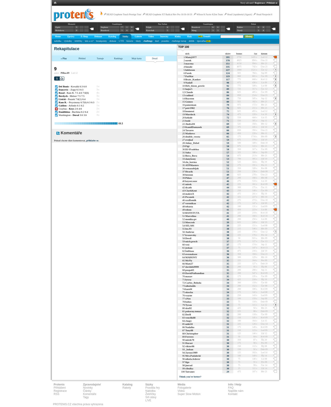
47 (228, 178)
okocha (189, 292)
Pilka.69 (65, 72)
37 (228, 241)
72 (228, 117)
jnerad (188, 365)
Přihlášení (60, 387)
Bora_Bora (191, 155)
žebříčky (78, 41)
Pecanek (189, 197)
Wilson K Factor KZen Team (209, 14)
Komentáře (89, 394)
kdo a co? (89, 41)
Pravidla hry (152, 387)
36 (228, 251)
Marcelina (190, 216)
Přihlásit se (272, 3)
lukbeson (190, 70)
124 (228, 73)
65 (228, 136)
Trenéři (204, 36)
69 (228, 124)
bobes (188, 301)
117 (228, 79)
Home (58, 36)
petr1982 (190, 108)
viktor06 (189, 346)
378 (228, 60)
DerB (188, 314)
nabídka (57, 41)
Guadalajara (117, 24)
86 (228, 92)
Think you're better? (190, 376)
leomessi (189, 111)
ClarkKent (191, 190)
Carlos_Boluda (193, 282)
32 (228, 308)
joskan (188, 247)
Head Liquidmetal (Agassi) (239, 14)
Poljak (148, 27)
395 (228, 57)
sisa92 (188, 308)
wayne (188, 295)
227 (228, 70)
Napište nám (235, 390)
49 (228, 174)
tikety (138, 41)
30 (228, 339)
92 (228, 85)
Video (151, 36)
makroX (189, 193)
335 (228, 66)
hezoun (189, 174)
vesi (187, 244)
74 (228, 114)
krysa (188, 279)
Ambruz (189, 231)
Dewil (188, 238)
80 (228, 101)
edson (188, 209)
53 (228, 158)
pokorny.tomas (193, 311)
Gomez (189, 101)
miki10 (189, 324)
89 (228, 89)
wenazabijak (192, 168)
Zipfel (57, 27)
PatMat (189, 76)
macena (189, 63)
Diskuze (98, 36)
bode (188, 120)
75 (228, 111)
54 (228, 155)
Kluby (178, 36)
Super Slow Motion (189, 394)
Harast (189, 343)
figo (187, 362)
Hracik (189, 171)
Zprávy (71, 36)
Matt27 (189, 263)
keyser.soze (191, 181)
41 (228, 209)
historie (129, 41)
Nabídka (150, 390)
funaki (188, 66)
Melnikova (59, 30)
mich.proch (191, 241)
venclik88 (190, 317)
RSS (56, 394)
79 (228, 104)
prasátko (165, 41)
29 (228, 371)
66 (228, 130)
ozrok (188, 60)
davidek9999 (192, 266)
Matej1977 (191, 57)
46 (228, 181)
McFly (188, 260)
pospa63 (189, 270)
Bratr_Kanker (193, 79)
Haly (189, 36)
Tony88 (189, 330)
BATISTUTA (192, 212)
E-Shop (84, 36)
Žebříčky (150, 394)
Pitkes (188, 178)
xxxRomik (190, 200)
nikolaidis (190, 285)
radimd (189, 95)
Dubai (253, 24)
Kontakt (232, 394)
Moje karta (137, 58)
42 (228, 193)
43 (228, 190)
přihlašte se (92, 140)
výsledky (68, 41)
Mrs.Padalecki (193, 355)
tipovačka (204, 41)
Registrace (260, 3)
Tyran (188, 305)
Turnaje (100, 58)
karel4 (188, 289)
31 (228, 324)
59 (228, 139)
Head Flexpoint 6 (264, 14)
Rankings (118, 58)
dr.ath (188, 187)
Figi (187, 146)
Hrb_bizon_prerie (195, 85)
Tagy (86, 397)
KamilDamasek (193, 127)
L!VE (121, 41)
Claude (189, 92)
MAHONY (191, 257)
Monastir (71, 24)
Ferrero (189, 336)
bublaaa (189, 251)
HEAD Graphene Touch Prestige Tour (124, 14)
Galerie (138, 36)
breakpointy (101, 41)
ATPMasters (192, 165)
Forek (188, 73)
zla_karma (191, 162)
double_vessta (192, 136)
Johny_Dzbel (192, 143)
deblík (191, 41)
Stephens (104, 27)
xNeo (188, 298)
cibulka (189, 368)
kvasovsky (190, 235)
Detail (155, 58)
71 (228, 120)
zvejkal (189, 139)
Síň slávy (150, 397)
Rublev (240, 27)
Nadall (188, 82)
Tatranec (190, 371)
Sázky (125, 36)
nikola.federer (192, 359)
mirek (188, 184)
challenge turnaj (179, 41)
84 (228, 95)
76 (228, 108)
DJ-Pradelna (192, 149)
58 (228, 146)
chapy (188, 320)
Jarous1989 (191, 352)
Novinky (88, 387)
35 (228, 260)
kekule (188, 117)
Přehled (81, 58)
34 (228, 279)
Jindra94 (190, 124)
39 (228, 222)
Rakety (127, 387)
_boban (189, 349)
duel (157, 41)
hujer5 (188, 89)
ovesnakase (191, 254)
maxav (188, 276)
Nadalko (189, 327)
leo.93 (188, 228)
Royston (189, 98)
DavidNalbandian (194, 273)
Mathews (190, 133)
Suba (188, 152)
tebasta (189, 206)
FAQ (230, 387)
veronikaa (190, 203)
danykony (190, 158)
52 (228, 162)
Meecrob (190, 222)
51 (228, 168)
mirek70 (189, 339)
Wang (194, 30)
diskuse (112, 41)
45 (228, 184)
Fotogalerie (184, 387)
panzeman (190, 104)
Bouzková (105, 30)
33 (228, 295)
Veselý (240, 30)
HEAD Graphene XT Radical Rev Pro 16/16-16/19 (169, 14)
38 (228, 228)
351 (228, 63)
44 (228, 187)
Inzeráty (164, 36)
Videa (181, 390)
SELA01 (189, 225)
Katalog (112, 36)
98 (228, 82)
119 (228, 76)
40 (228, 219)
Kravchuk (150, 30)
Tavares (189, 130)
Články (87, 390)
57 (228, 152)
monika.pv (191, 219)
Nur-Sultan (162, 24)
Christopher (191, 333)
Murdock (190, 114)
